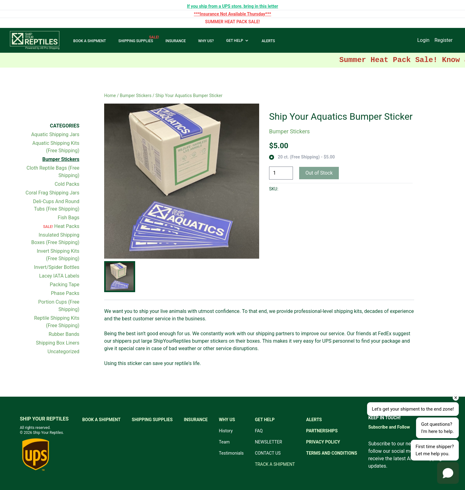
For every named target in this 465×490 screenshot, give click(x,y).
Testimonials (231, 453)
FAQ (259, 430)
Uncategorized (63, 351)
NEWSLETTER (268, 441)
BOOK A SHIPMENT (89, 41)
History (226, 430)
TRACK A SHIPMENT (275, 464)
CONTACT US (268, 453)
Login (423, 40)
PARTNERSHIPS (322, 430)
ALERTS (268, 41)
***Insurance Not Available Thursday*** (232, 13)
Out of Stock (319, 173)
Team (224, 441)
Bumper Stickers (135, 95)
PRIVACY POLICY (323, 441)
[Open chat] (448, 473)
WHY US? (206, 41)
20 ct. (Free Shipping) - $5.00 (306, 156)
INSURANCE (176, 41)
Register (443, 40)
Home (110, 95)
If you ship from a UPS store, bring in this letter (232, 6)
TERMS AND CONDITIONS (331, 453)
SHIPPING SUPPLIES (135, 41)
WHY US (227, 419)
